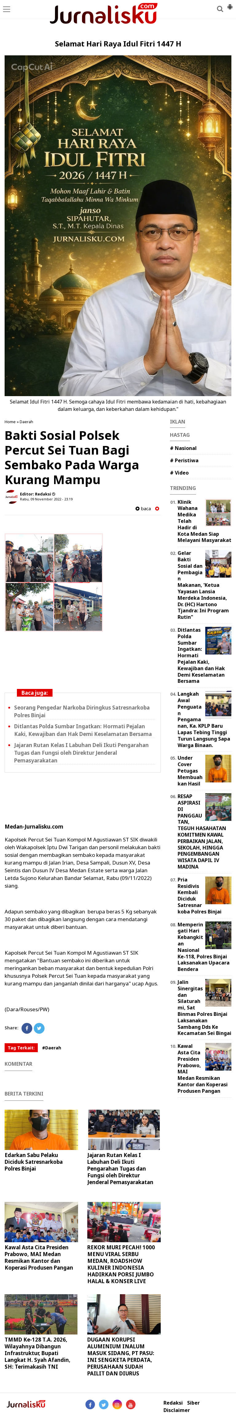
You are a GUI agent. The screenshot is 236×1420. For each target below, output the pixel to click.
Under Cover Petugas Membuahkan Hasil (190, 770)
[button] (230, 4)
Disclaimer (176, 1410)
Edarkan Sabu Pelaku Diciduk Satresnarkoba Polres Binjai (34, 1162)
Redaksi (173, 1403)
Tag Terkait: (21, 1048)
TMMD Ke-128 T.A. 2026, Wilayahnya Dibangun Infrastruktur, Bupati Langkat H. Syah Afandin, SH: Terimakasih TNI (37, 1353)
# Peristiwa (184, 460)
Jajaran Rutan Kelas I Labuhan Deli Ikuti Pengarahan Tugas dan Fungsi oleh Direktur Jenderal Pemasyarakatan (81, 753)
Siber (193, 1403)
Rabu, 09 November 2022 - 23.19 (46, 499)
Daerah (26, 421)
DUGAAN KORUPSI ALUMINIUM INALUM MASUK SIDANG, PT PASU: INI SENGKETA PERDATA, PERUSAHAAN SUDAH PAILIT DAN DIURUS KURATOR (120, 1360)
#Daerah (51, 1048)
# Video (179, 472)
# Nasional (183, 448)
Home (10, 421)
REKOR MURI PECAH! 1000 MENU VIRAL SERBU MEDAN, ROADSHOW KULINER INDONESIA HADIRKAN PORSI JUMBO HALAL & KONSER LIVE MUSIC (121, 1268)
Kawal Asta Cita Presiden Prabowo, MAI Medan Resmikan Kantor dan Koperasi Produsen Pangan (39, 1257)
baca (143, 508)
